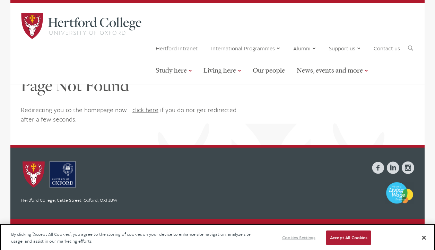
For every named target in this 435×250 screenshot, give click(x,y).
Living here (219, 70)
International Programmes (243, 48)
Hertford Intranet (177, 48)
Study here (171, 70)
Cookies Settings (298, 241)
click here (145, 110)
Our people (269, 70)
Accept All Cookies (348, 241)
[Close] (424, 241)
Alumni (302, 48)
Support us (342, 48)
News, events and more (330, 70)
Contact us (387, 48)
